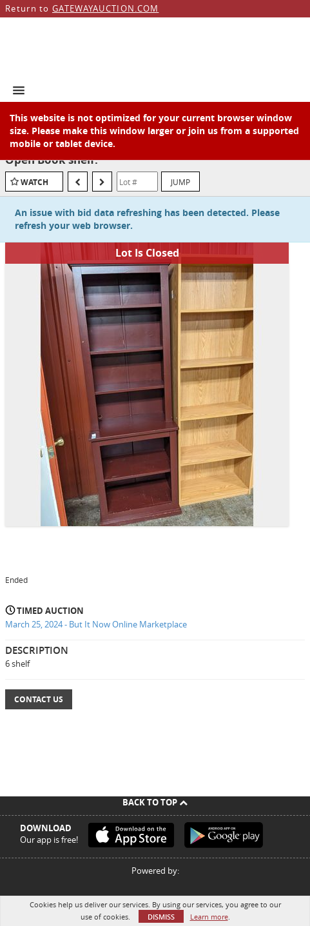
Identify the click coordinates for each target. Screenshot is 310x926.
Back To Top (155, 802)
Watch (34, 182)
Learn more (209, 916)
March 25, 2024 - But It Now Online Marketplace (96, 624)
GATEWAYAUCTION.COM (105, 8)
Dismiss (161, 916)
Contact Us (38, 699)
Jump (180, 182)
